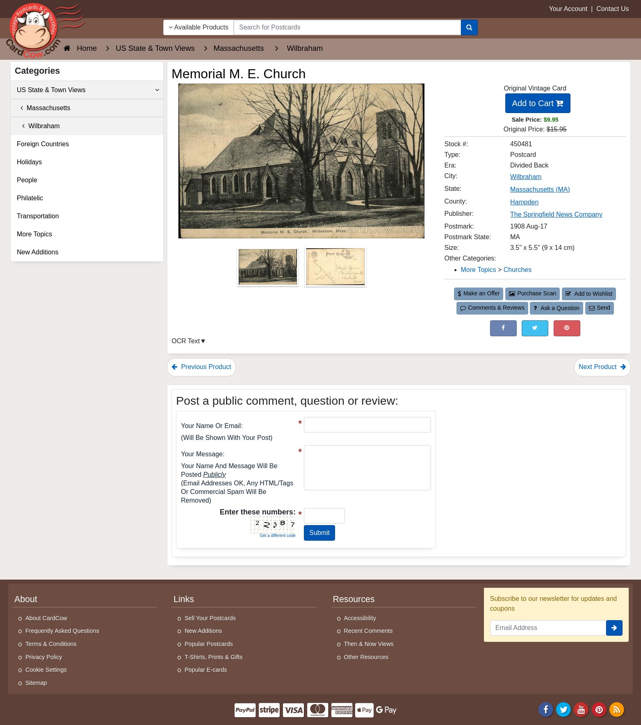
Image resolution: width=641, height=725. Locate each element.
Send (599, 307)
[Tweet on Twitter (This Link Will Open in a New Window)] (535, 328)
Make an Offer (479, 293)
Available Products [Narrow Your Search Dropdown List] (198, 27)
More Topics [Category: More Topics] (478, 269)
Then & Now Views (369, 644)
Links (183, 599)
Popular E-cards (206, 669)
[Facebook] (545, 709)
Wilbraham (38, 125)
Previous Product (201, 366)
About (25, 599)
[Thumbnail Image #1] (268, 269)
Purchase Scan (533, 293)
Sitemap (36, 683)
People (27, 180)
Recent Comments (368, 631)
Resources (354, 599)
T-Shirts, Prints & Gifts (214, 657)
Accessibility (360, 618)
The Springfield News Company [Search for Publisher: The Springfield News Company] (556, 214)
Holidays (29, 162)
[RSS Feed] (616, 709)
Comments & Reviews (492, 307)
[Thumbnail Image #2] (335, 269)
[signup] (614, 628)
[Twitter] (563, 709)
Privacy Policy (43, 657)
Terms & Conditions (51, 644)
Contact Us (612, 8)
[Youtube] (581, 709)
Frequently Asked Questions (62, 631)
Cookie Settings (46, 669)
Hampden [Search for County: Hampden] (524, 202)
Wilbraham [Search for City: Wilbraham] (525, 176)
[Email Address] (548, 628)
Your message (202, 454)
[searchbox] (347, 27)
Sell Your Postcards (210, 618)
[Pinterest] (599, 709)
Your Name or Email (211, 425)
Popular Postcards (209, 644)
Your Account (568, 8)
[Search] (469, 27)
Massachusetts (44, 107)
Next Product (602, 366)
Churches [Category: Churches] (518, 269)
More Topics (34, 234)
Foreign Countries (43, 143)
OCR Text (185, 341)
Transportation (38, 216)
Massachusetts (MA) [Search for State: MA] (540, 189)
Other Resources (366, 657)
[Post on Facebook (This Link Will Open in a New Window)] (503, 328)
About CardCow (46, 618)
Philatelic (30, 198)
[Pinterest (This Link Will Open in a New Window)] (567, 328)
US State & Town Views (88, 90)
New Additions (37, 252)
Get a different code (278, 535)
